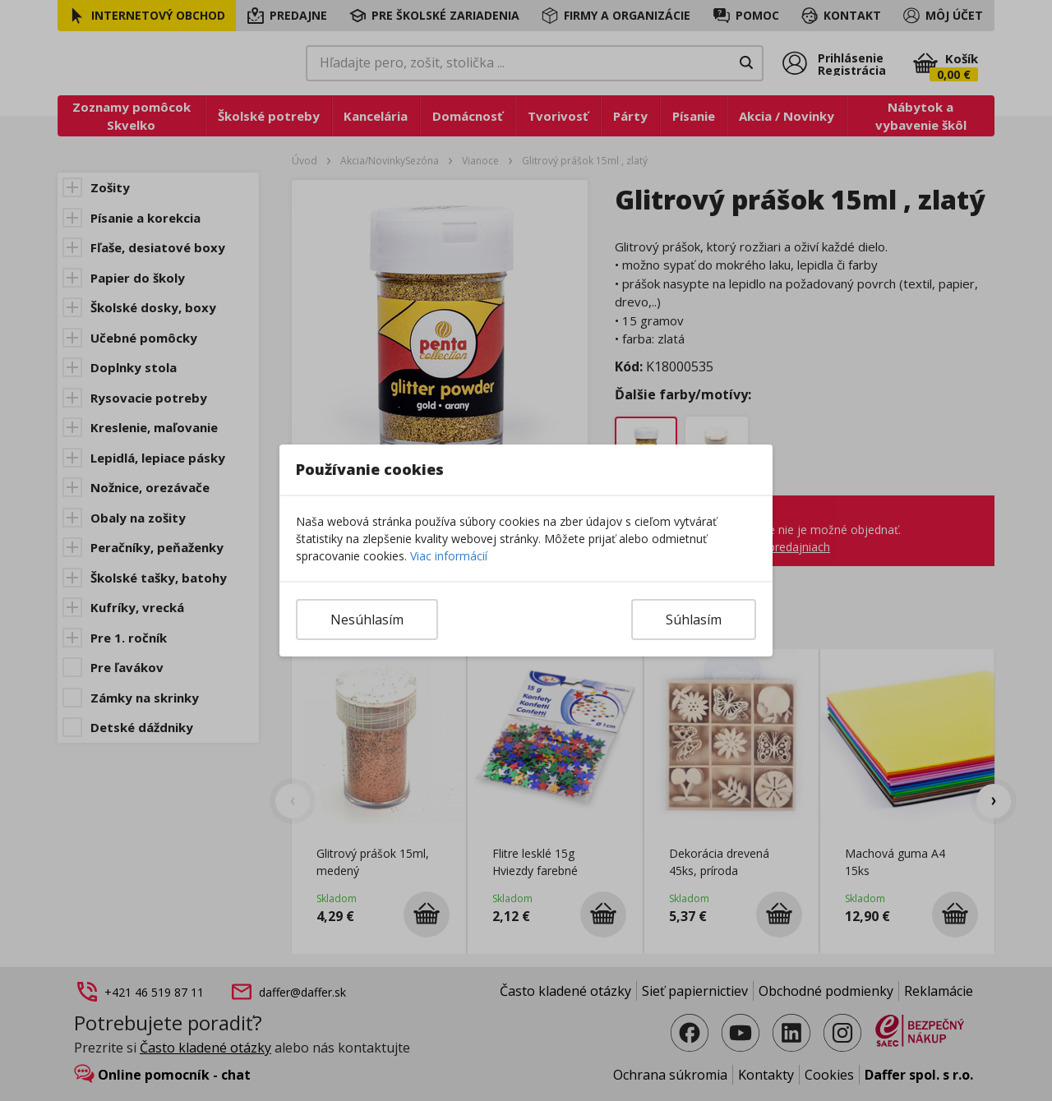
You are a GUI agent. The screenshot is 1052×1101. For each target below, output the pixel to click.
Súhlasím (694, 619)
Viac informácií (448, 556)
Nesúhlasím (367, 619)
